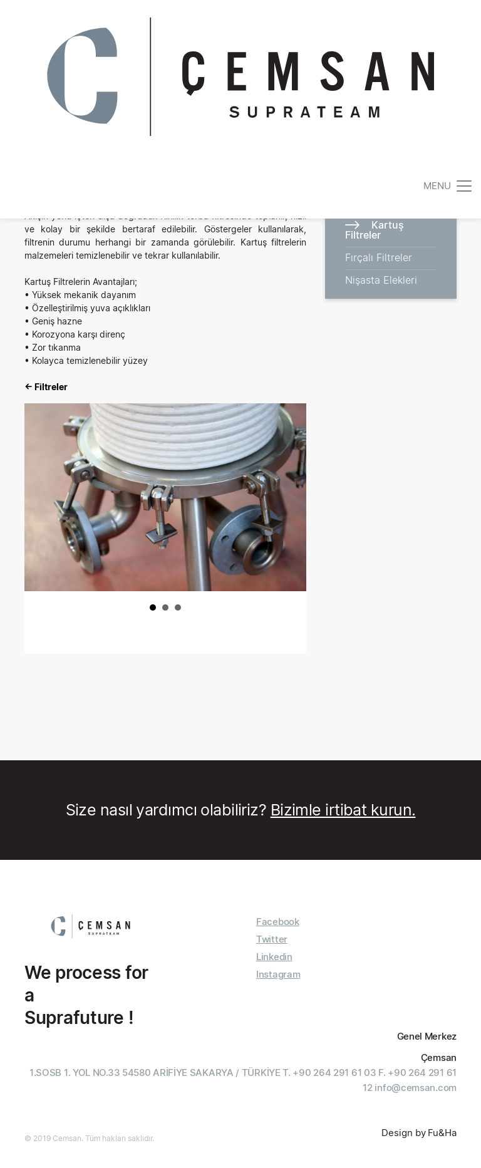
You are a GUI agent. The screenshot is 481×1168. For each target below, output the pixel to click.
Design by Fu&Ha (419, 1133)
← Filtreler (46, 386)
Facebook (277, 922)
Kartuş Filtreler (374, 230)
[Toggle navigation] (448, 185)
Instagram (278, 974)
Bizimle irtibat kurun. (343, 809)
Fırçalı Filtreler (378, 257)
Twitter (271, 939)
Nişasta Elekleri (381, 280)
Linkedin (274, 957)
